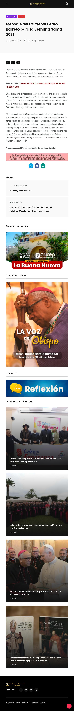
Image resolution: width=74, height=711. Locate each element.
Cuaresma (11, 16)
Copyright (10, 703)
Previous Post (18, 185)
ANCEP (14, 466)
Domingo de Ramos (20, 190)
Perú (22, 16)
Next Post (16, 202)
